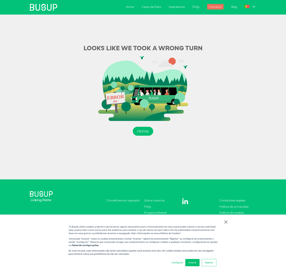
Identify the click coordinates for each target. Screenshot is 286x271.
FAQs (195, 7)
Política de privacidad (233, 206)
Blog (234, 7)
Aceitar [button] (192, 262)
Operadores (177, 7)
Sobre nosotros (154, 200)
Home (130, 7)
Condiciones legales (232, 200)
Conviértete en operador (123, 200)
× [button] (226, 221)
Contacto (215, 7)
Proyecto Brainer (155, 212)
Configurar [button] (177, 262)
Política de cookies (231, 212)
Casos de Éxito (151, 7)
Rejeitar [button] (209, 262)
